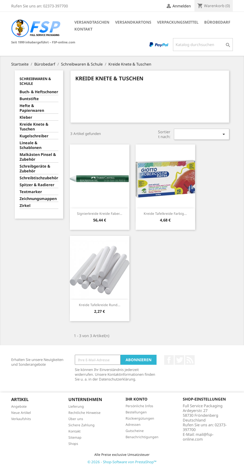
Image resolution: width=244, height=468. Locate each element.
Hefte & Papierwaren (32, 108)
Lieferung (76, 406)
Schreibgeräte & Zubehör (35, 169)
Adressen (133, 424)
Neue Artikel (21, 412)
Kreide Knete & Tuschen (34, 127)
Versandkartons (133, 22)
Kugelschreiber (34, 136)
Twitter (179, 360)
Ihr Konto (136, 399)
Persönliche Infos (139, 406)
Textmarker (31, 191)
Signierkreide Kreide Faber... (99, 213)
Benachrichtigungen (142, 437)
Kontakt (83, 29)
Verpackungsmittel (177, 22)
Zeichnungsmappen (38, 198)
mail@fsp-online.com (198, 437)
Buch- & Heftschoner (39, 91)
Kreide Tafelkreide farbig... (165, 213)
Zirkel (25, 205)
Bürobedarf (217, 22)
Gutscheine (135, 430)
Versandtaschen (91, 22)
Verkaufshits (21, 419)
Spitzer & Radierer (37, 184)
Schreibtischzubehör (39, 177)
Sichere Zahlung (81, 425)
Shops (73, 443)
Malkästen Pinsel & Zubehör (38, 157)
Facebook (169, 360)
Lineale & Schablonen (30, 145)
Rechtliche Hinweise (84, 412)
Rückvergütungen (140, 418)
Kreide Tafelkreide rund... (99, 305)
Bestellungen (136, 412)
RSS (190, 360)
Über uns (75, 419)
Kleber (26, 117)
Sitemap (74, 437)
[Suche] (203, 44)
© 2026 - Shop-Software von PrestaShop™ (122, 461)
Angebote (19, 406)
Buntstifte (29, 98)
